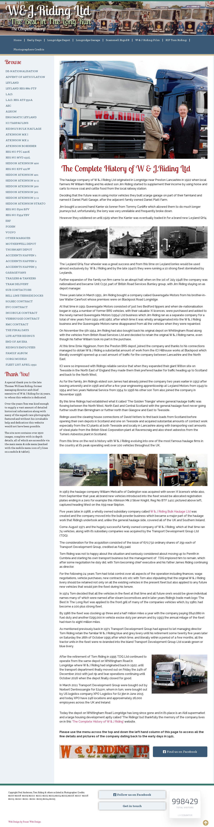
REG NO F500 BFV (17, 209)
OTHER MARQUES (18, 238)
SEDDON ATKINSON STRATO (25, 203)
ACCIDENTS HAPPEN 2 (21, 261)
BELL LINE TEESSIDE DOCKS (24, 295)
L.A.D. (9, 94)
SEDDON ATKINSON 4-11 (22, 180)
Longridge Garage (88, 40)
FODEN (10, 226)
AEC (8, 105)
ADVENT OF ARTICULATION (25, 77)
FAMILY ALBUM (17, 353)
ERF (8, 220)
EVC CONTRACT (17, 307)
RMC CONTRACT (17, 324)
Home (17, 40)
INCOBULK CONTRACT (21, 313)
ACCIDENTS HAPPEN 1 (21, 255)
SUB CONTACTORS (18, 289)
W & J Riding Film (147, 40)
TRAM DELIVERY (17, 284)
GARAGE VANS (16, 272)
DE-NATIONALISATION (22, 71)
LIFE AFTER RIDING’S (20, 336)
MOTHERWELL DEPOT (21, 243)
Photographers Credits (28, 49)
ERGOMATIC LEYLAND (21, 117)
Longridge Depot (58, 40)
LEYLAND (12, 82)
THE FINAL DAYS (17, 330)
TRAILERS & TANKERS (21, 278)
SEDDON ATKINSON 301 (22, 192)
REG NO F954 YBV (17, 215)
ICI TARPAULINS (17, 123)
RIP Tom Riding (176, 40)
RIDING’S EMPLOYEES (20, 347)
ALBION (11, 111)
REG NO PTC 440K (18, 151)
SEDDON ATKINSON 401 (22, 174)
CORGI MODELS (16, 359)
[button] (127, 156)
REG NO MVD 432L (18, 157)
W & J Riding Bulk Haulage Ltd (170, 511)
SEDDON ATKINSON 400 (22, 163)
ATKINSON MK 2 (17, 140)
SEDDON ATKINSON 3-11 (22, 197)
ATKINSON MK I (17, 134)
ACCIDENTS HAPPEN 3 (21, 266)
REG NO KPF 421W (18, 169)
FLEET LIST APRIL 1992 (21, 364)
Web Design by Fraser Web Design (24, 822)
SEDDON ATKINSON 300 (22, 186)
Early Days (34, 40)
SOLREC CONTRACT (19, 301)
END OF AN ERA (16, 341)
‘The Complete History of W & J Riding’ (98, 721)
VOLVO (11, 232)
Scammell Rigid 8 (117, 40)
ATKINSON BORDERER (21, 146)
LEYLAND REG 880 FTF (21, 88)
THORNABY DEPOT (19, 249)
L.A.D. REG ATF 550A (19, 100)
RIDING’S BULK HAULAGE (23, 128)
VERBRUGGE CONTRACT (23, 318)
